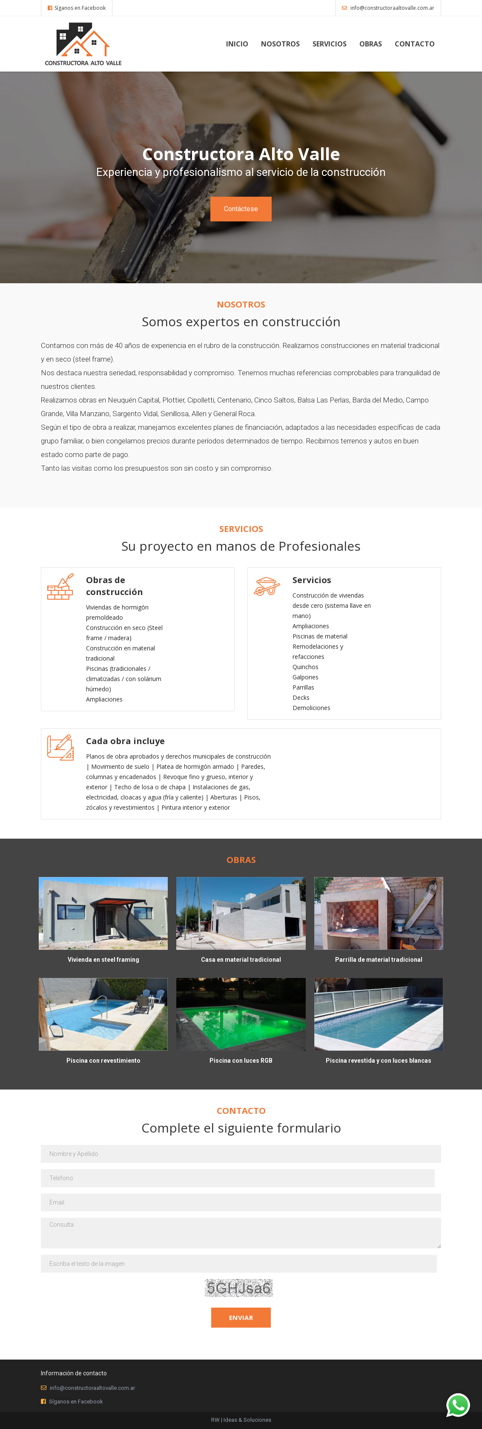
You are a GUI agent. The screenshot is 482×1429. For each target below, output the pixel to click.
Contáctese (241, 208)
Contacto (415, 44)
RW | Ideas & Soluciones (241, 1420)
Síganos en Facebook (77, 8)
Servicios (330, 44)
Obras (370, 44)
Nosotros (280, 44)
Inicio (237, 44)
